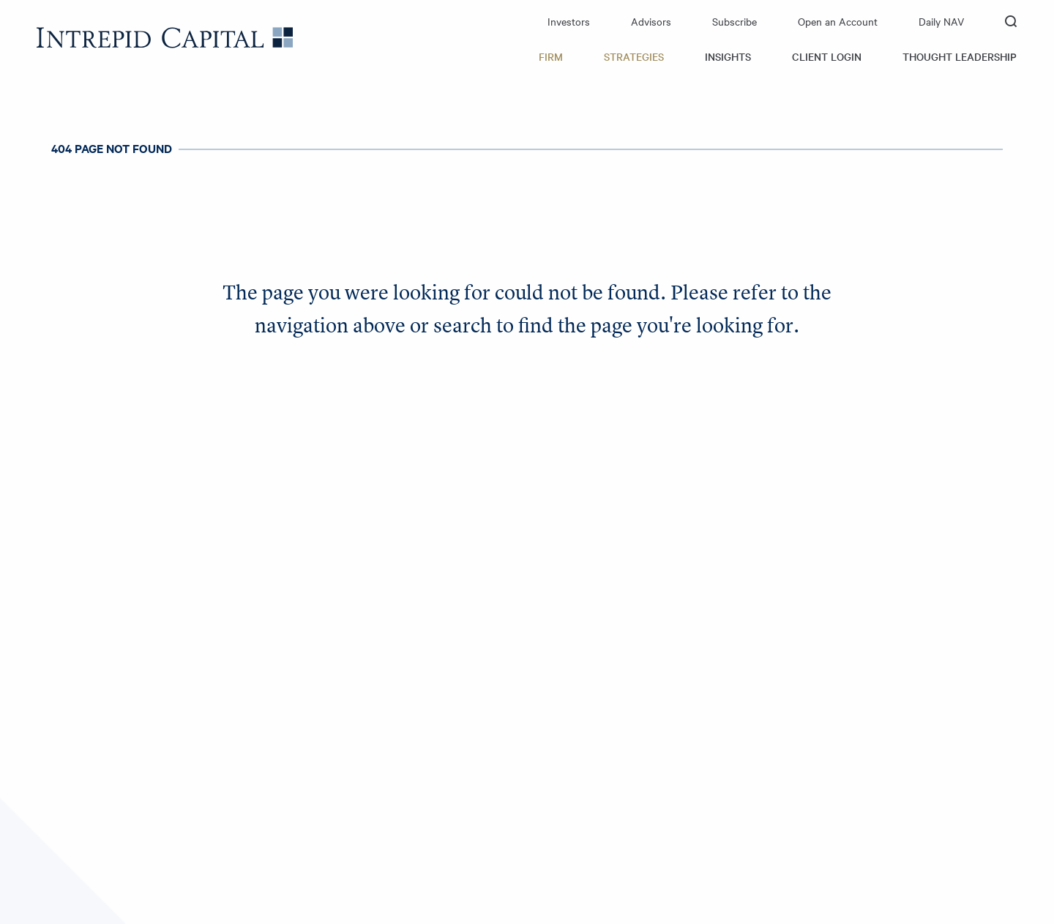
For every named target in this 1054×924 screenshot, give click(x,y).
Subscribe (734, 21)
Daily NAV (941, 21)
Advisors (651, 21)
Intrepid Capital (165, 37)
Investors (568, 21)
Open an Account (838, 21)
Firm (551, 56)
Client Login (826, 56)
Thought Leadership (959, 56)
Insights (728, 56)
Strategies (634, 56)
